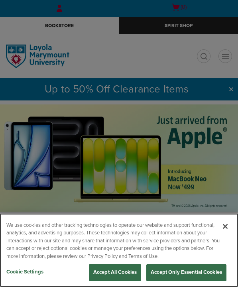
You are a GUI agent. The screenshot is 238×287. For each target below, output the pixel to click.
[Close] (225, 226)
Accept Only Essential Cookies (186, 272)
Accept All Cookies (115, 272)
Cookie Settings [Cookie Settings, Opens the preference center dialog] (24, 272)
